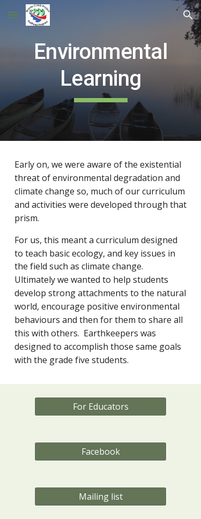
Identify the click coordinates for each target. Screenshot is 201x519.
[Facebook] (100, 451)
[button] (13, 14)
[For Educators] (100, 406)
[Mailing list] (100, 496)
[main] (100, 70)
